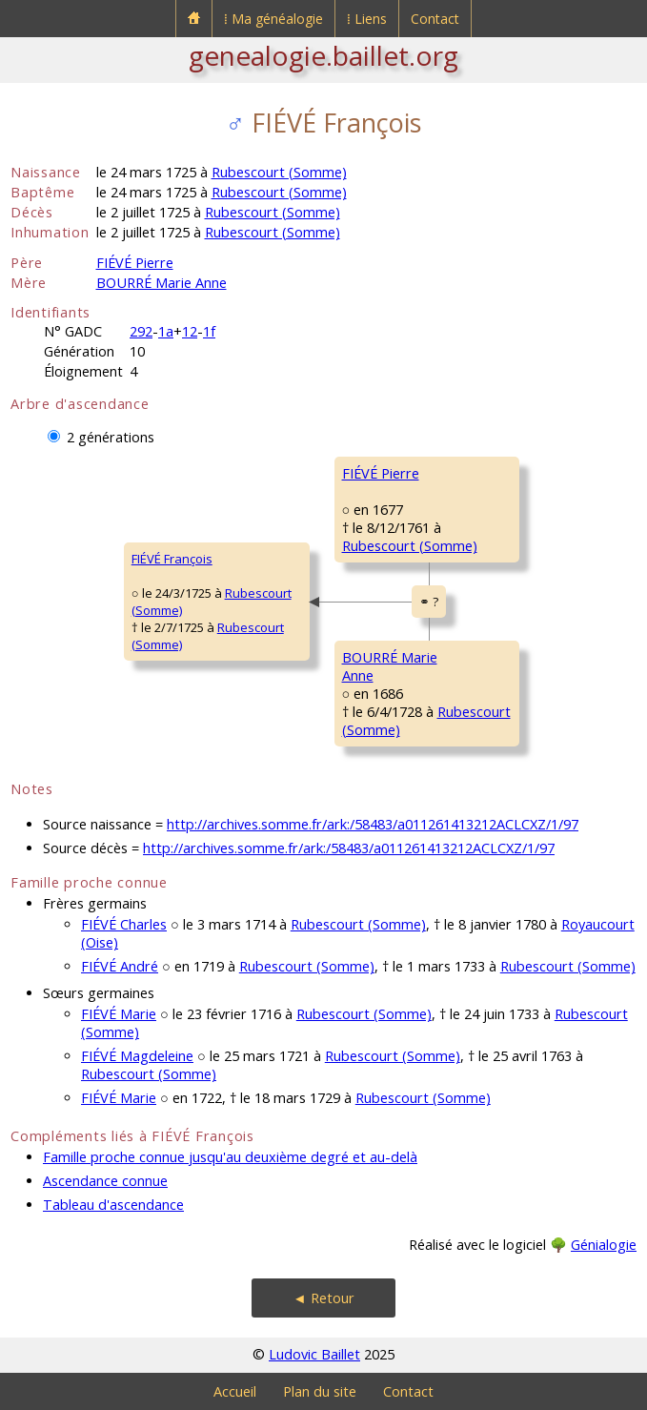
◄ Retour (323, 1298)
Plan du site (319, 1391)
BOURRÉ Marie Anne (161, 283)
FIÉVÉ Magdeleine (137, 1056)
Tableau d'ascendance (113, 1204)
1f (209, 331)
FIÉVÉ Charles (124, 924)
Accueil (234, 1391)
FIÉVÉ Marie (118, 1014)
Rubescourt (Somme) (279, 172)
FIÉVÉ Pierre (134, 263)
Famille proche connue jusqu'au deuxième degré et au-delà (230, 1157)
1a (165, 331)
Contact (435, 19)
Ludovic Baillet (314, 1354)
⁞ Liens (367, 19)
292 (141, 331)
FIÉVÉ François (171, 558)
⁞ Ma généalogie (273, 19)
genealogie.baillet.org (323, 55)
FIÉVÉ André (119, 966)
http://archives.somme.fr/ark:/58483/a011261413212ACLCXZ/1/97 (372, 824)
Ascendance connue (105, 1181)
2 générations (110, 437)
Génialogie (604, 1245)
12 (189, 331)
